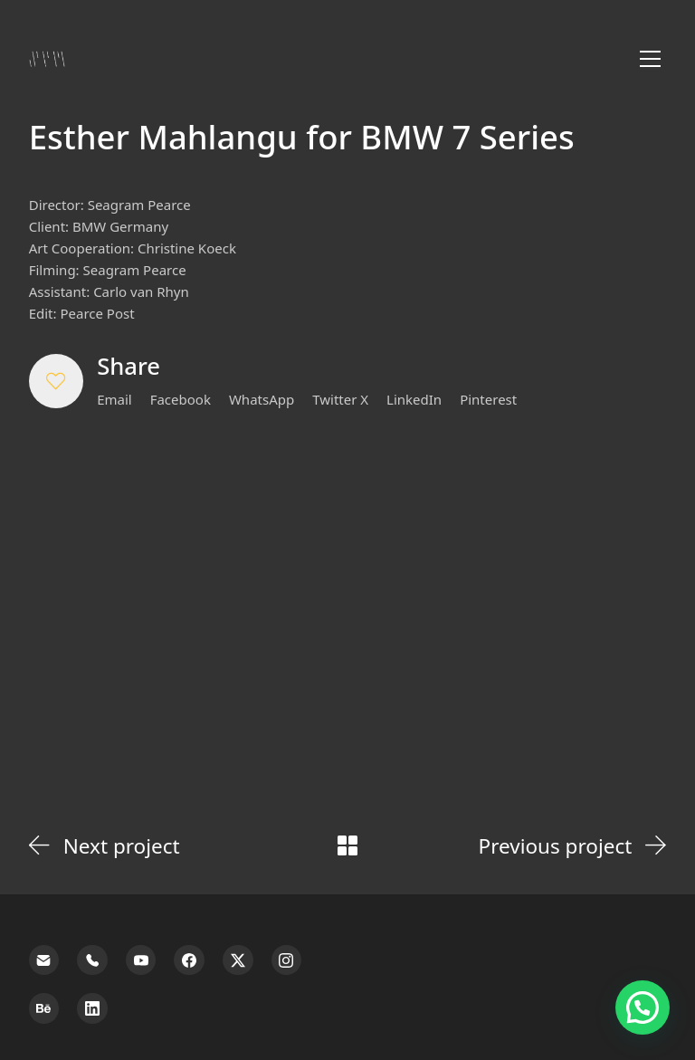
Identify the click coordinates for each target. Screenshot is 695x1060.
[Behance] (44, 1008)
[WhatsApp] (261, 399)
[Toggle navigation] (650, 58)
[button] (56, 381)
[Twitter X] (340, 399)
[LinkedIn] (414, 399)
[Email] (114, 399)
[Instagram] (286, 960)
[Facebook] (180, 399)
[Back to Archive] (347, 845)
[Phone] (92, 960)
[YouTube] (141, 960)
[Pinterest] (488, 399)
